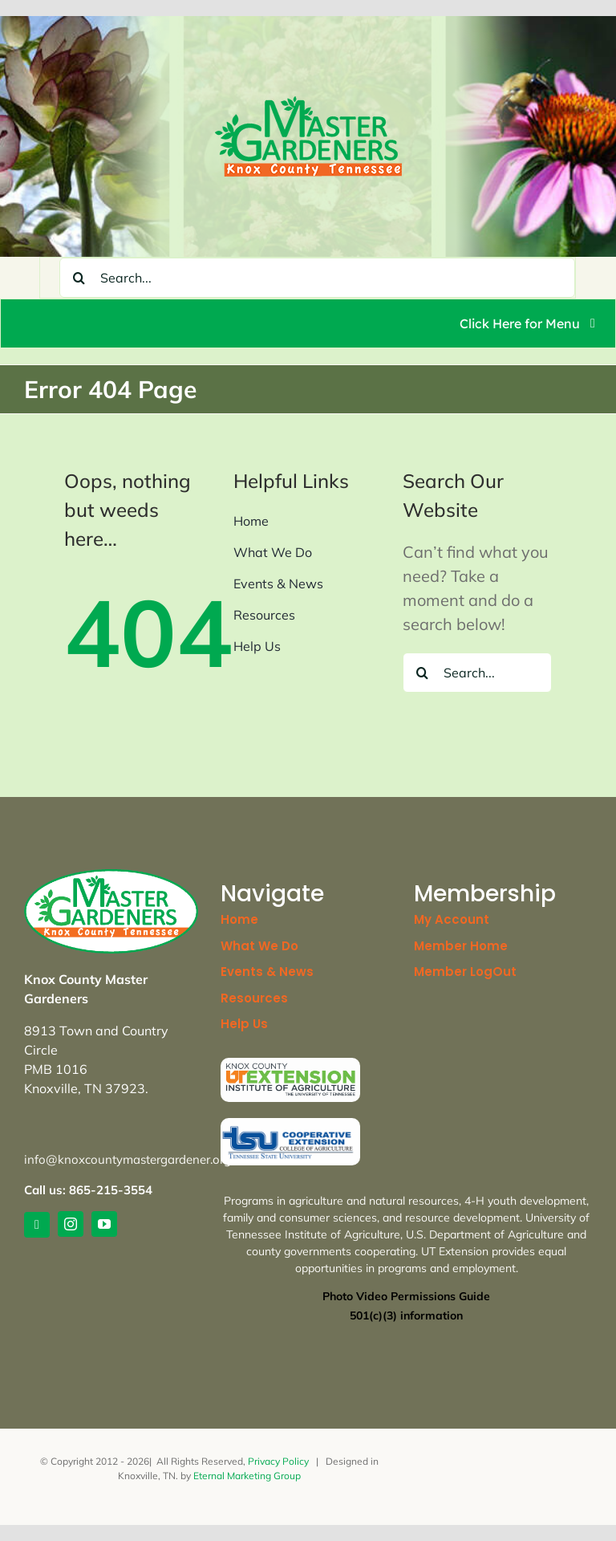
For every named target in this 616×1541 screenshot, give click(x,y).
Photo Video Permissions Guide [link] (406, 1296)
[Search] (79, 278)
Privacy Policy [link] (278, 1461)
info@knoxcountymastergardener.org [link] (127, 1159)
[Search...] (317, 278)
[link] (308, 104)
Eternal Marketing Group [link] (247, 1476)
